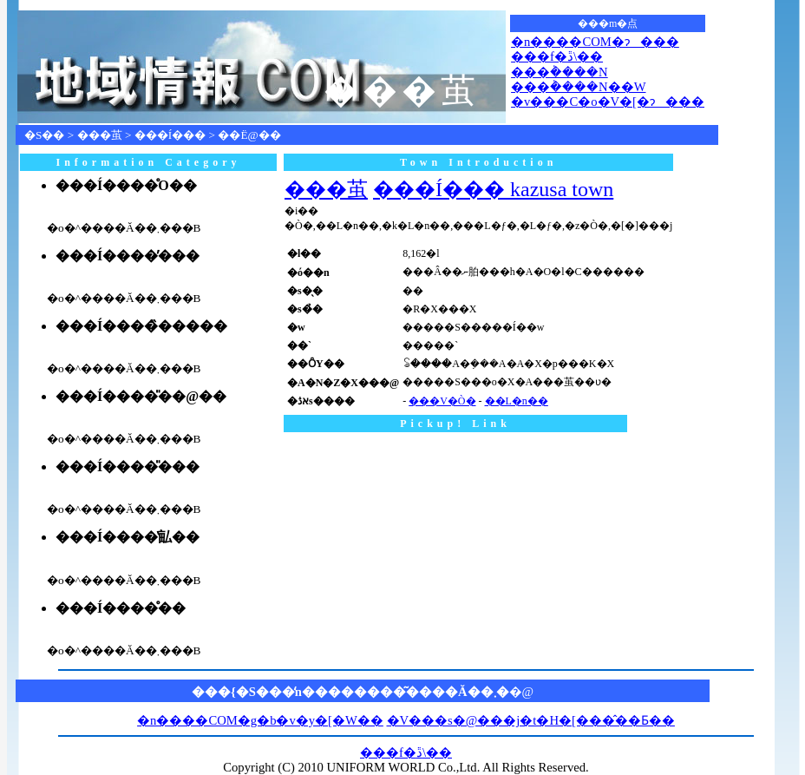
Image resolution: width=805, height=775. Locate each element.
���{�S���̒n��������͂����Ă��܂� (350, 692)
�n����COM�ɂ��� (595, 42)
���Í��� (170, 134)
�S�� (44, 134)
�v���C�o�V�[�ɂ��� (607, 101)
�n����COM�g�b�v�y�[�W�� (260, 720)
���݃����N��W (578, 87)
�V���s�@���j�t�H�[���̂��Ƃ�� (531, 720)
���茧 (99, 134)
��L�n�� (516, 401)
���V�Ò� (442, 401)
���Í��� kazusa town (493, 189)
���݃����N (559, 72)
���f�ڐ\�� (557, 56)
